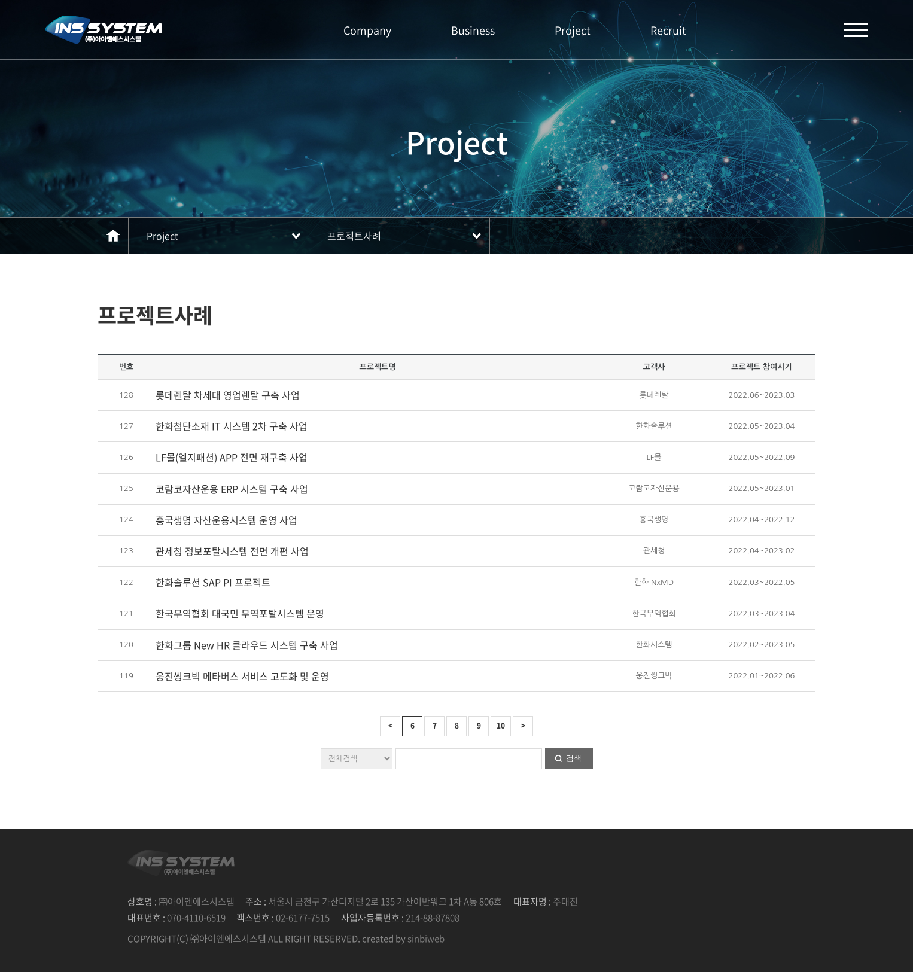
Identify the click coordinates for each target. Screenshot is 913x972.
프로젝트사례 (354, 235)
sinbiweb (426, 938)
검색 (574, 758)
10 (501, 725)
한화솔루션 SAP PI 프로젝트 (213, 582)
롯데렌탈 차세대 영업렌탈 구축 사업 (228, 395)
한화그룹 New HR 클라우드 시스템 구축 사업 (247, 645)
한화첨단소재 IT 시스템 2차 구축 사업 (232, 426)
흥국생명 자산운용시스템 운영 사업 (226, 520)
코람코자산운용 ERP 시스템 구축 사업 (232, 489)
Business (473, 30)
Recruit (668, 30)
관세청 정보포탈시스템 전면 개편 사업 (232, 551)
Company (367, 30)
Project (573, 30)
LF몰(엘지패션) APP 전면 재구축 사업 (232, 457)
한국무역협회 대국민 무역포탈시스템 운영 (240, 613)
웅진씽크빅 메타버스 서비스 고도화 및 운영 (242, 676)
